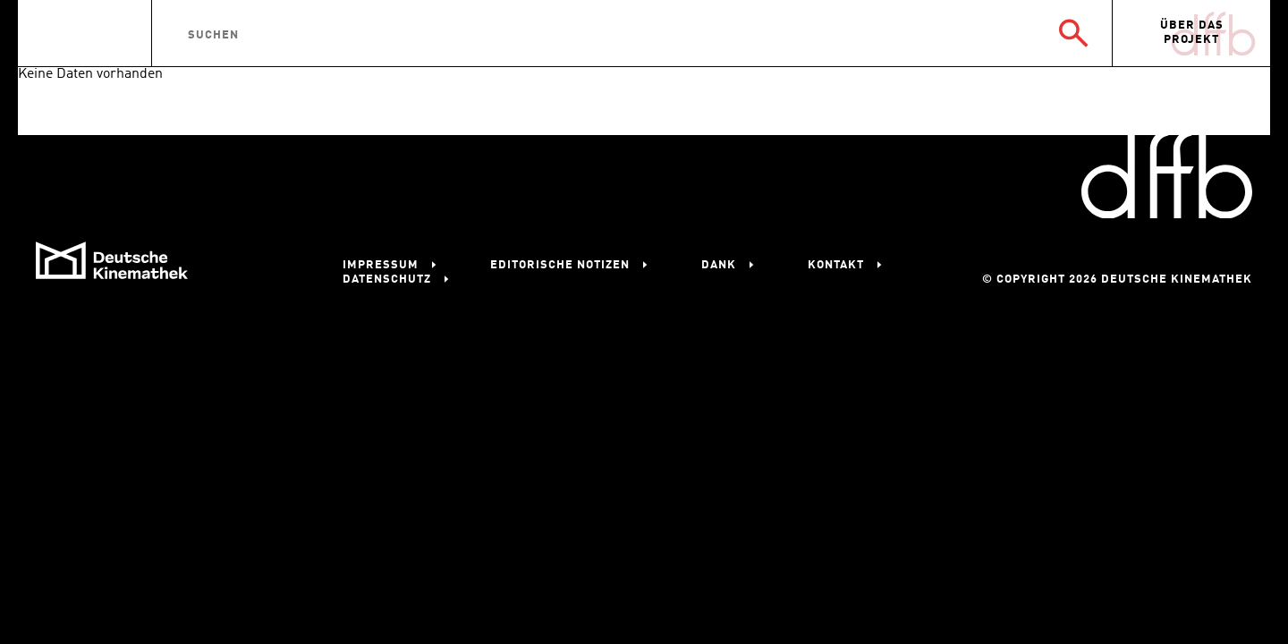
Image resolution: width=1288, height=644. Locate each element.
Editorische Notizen (560, 265)
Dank (718, 265)
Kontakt (836, 265)
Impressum (381, 265)
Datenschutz (387, 279)
